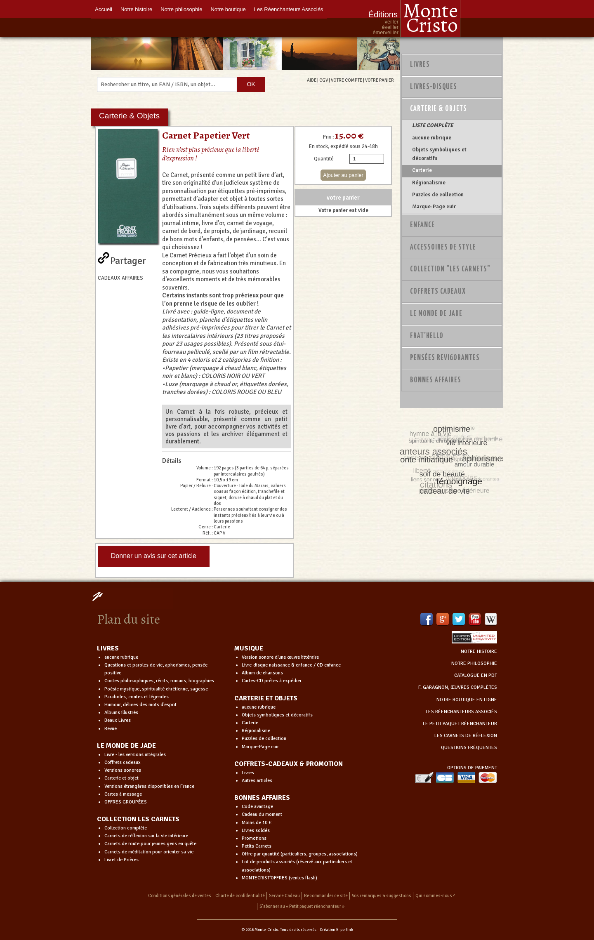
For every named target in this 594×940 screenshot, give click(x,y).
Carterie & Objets (438, 109)
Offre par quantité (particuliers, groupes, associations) (300, 854)
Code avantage (257, 806)
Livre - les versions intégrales (135, 755)
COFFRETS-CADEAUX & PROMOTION (288, 764)
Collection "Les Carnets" (450, 269)
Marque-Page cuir (434, 206)
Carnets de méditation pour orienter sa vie (148, 852)
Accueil (103, 9)
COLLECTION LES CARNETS (138, 819)
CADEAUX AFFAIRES (120, 278)
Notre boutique (227, 9)
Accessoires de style (443, 247)
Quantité (324, 158)
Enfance (422, 225)
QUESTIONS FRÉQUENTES (469, 747)
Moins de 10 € (256, 823)
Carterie (422, 170)
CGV (323, 80)
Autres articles (257, 780)
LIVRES (108, 648)
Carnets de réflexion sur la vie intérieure (146, 836)
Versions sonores (122, 770)
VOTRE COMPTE (346, 80)
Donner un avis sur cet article (153, 555)
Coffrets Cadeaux (438, 291)
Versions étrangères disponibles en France (149, 786)
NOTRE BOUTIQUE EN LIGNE (466, 700)
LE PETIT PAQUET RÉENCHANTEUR (460, 724)
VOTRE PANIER (379, 80)
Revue (110, 729)
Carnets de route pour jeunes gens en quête (150, 844)
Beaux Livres (117, 720)
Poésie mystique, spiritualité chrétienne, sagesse (156, 689)
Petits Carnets (256, 846)
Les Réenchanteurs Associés (288, 9)
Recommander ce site (326, 895)
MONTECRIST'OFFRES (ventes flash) (279, 878)
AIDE (311, 80)
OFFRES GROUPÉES (125, 802)
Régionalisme (429, 182)
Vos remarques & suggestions (381, 895)
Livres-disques (433, 87)
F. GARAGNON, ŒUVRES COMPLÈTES (457, 687)
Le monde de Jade (436, 314)
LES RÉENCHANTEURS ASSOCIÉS (461, 712)
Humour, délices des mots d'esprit (140, 705)
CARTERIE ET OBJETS (265, 698)
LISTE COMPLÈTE (432, 125)
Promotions (254, 838)
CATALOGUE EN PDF (475, 675)
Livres (420, 64)
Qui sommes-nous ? (435, 895)
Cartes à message (123, 794)
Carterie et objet (121, 778)
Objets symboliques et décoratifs (439, 153)
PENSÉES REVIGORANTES (445, 358)
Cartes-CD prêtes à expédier (272, 681)
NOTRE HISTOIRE (479, 651)
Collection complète (125, 828)
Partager (128, 259)
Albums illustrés (121, 712)
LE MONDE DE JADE (126, 746)
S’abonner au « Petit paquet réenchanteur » (301, 906)
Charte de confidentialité (240, 895)
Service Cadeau (284, 895)
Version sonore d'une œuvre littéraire (280, 657)
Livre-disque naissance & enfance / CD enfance (291, 665)
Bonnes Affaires (435, 380)
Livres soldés (256, 830)
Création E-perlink (336, 929)
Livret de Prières (121, 860)
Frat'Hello (426, 336)
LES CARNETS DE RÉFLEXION (465, 736)
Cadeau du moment (262, 814)
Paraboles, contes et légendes (136, 697)
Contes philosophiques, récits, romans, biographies (159, 681)
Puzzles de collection (438, 194)
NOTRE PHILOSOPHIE (474, 663)
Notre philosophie (181, 9)
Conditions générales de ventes (179, 895)
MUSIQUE (248, 648)
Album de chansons (262, 673)
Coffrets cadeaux (122, 762)
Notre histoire (136, 9)
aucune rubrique (431, 137)
